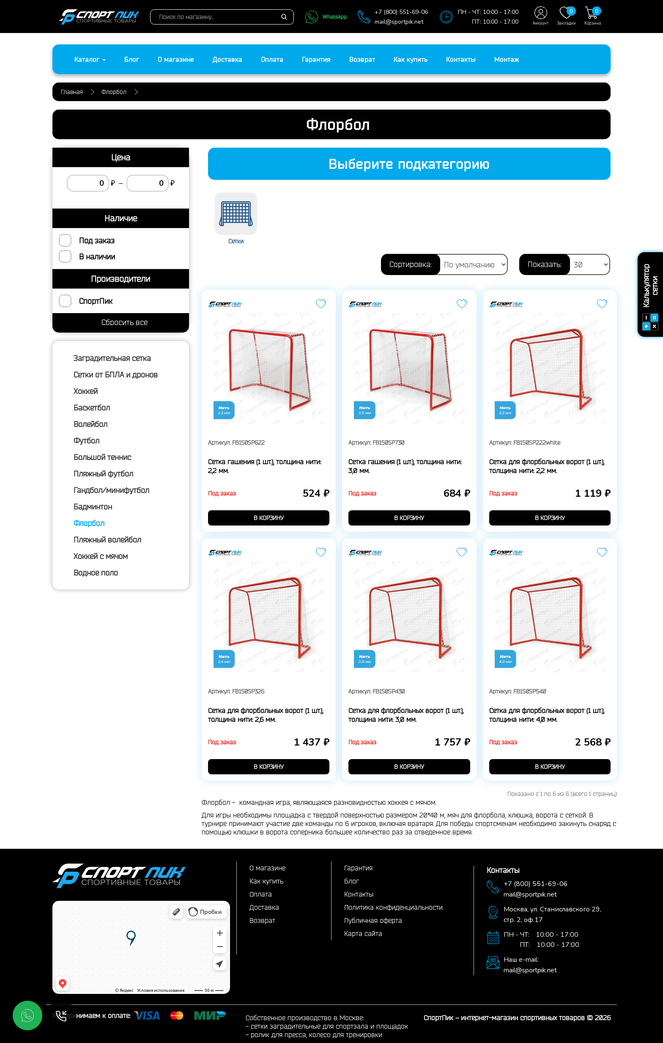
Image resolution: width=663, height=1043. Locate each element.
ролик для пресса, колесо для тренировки (316, 1034)
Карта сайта (363, 933)
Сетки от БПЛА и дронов (116, 374)
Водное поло (96, 572)
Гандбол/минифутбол (111, 490)
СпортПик (95, 301)
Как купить (410, 59)
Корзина (592, 15)
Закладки (566, 15)
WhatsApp (326, 17)
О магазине (176, 59)
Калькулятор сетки (650, 297)
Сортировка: (410, 264)
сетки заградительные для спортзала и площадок (329, 1026)
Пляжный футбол (103, 473)
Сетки (236, 241)
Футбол (86, 440)
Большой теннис (102, 457)
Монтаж (506, 59)
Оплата (272, 59)
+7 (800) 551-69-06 (401, 12)
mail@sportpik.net (399, 22)
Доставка (227, 59)
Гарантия (316, 59)
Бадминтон (93, 506)
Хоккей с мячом (101, 556)
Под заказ (97, 240)
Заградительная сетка (112, 358)
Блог (131, 59)
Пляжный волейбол (107, 539)
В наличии (97, 256)
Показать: (545, 264)
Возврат (362, 59)
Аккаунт (540, 15)
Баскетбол (92, 407)
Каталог (90, 59)
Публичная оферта (373, 920)
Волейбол (90, 424)
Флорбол (89, 523)
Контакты (461, 59)
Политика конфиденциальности (393, 907)
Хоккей (86, 391)
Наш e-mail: (521, 959)
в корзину (269, 518)
